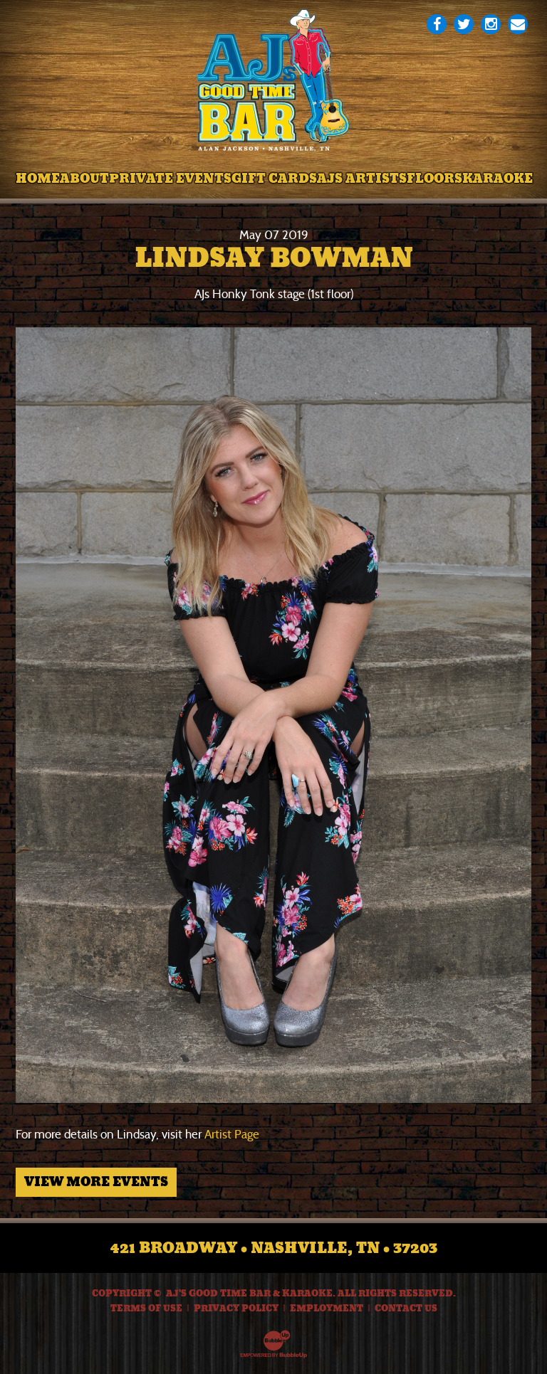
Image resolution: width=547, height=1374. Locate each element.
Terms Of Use (146, 1308)
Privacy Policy (236, 1308)
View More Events (96, 1182)
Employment (326, 1308)
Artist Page (231, 1134)
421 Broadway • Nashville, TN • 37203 (273, 1248)
